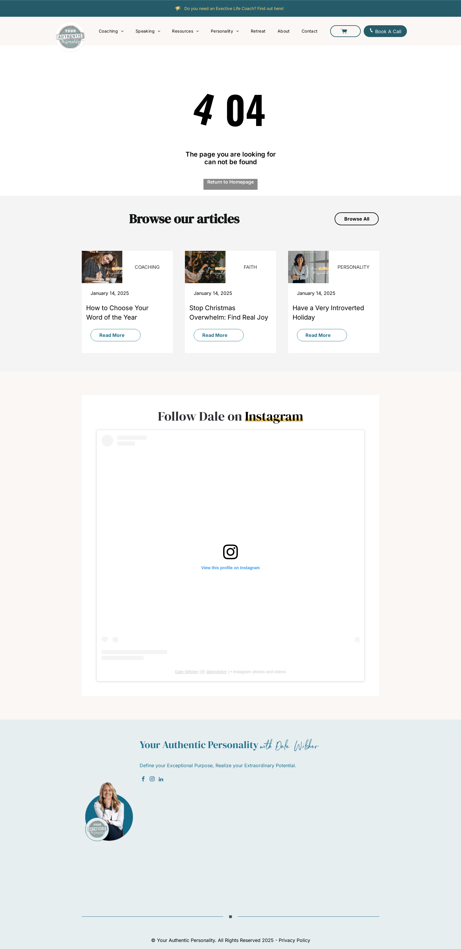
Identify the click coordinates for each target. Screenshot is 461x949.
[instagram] (152, 779)
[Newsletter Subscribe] (259, 839)
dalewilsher (216, 671)
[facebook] (143, 779)
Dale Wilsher (186, 671)
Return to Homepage (230, 182)
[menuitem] (111, 31)
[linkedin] (161, 779)
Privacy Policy (294, 940)
